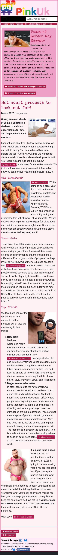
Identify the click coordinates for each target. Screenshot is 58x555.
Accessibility (33, 544)
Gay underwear (39, 183)
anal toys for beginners (19, 359)
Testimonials (7, 546)
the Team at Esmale (23, 517)
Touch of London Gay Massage (20, 93)
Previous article (10, 531)
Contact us (5, 544)
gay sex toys (9, 165)
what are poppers (15, 266)
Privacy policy (46, 544)
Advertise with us (19, 544)
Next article (8, 535)
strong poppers (46, 437)
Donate (17, 546)
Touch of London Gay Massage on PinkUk (25, 86)
